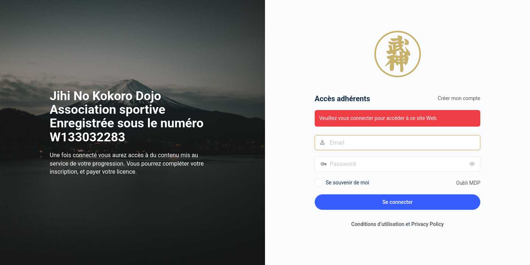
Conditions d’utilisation (377, 224)
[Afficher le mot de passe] (473, 163)
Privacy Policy (427, 224)
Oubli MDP (468, 183)
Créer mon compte (459, 98)
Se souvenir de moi (347, 183)
